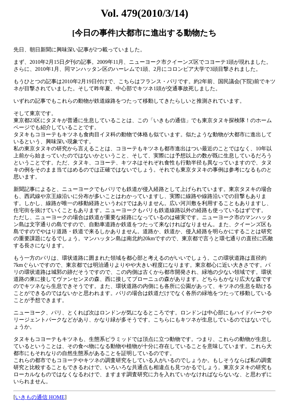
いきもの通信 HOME (40, 397)
